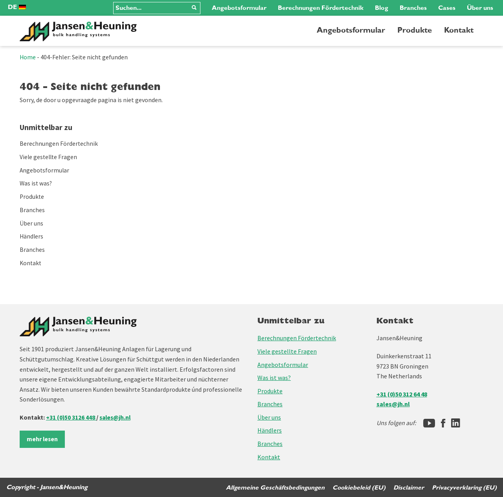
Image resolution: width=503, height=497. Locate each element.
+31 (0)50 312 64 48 (401, 394)
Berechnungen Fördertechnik (320, 8)
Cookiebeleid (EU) (358, 487)
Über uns (480, 8)
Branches (413, 8)
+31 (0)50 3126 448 (71, 417)
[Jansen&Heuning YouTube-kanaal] (429, 423)
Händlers (32, 236)
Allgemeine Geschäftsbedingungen (273, 487)
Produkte (414, 30)
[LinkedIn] (455, 423)
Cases (446, 8)
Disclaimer (408, 487)
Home (28, 57)
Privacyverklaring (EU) (464, 487)
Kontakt (459, 30)
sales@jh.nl (116, 417)
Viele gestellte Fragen (49, 157)
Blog (381, 8)
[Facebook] (443, 423)
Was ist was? (36, 183)
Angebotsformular (239, 8)
